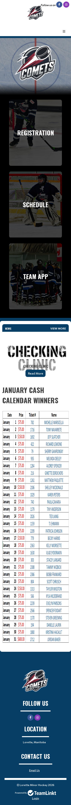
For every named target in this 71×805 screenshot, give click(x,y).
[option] (35, 357)
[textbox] (35, 514)
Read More (35, 373)
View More (58, 328)
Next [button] (62, 347)
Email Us (34, 770)
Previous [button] (9, 347)
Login (35, 798)
